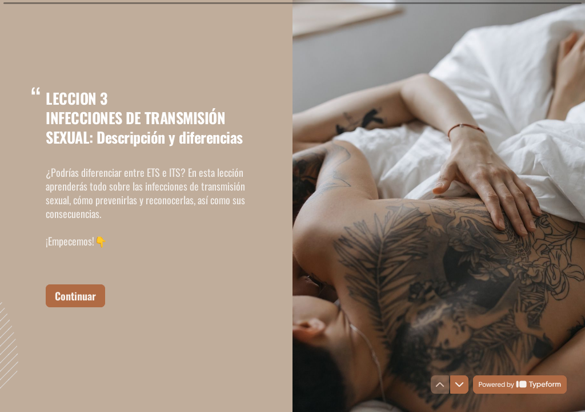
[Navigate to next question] (459, 384)
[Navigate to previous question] (440, 384)
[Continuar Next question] (75, 295)
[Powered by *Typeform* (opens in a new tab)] (520, 384)
